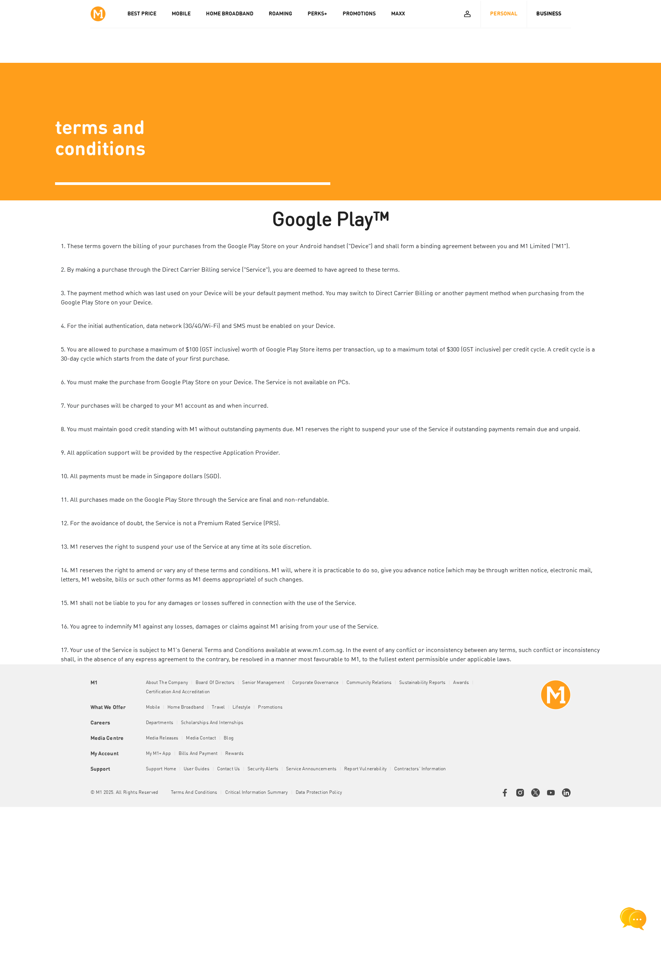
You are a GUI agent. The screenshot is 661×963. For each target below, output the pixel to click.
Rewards (234, 753)
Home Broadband (185, 707)
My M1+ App (158, 753)
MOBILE (181, 14)
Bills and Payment (198, 753)
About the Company (167, 683)
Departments (160, 723)
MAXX (398, 14)
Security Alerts (263, 769)
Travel (218, 707)
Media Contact (201, 738)
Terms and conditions (194, 792)
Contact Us (228, 769)
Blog (229, 738)
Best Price (141, 14)
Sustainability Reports (422, 683)
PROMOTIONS (359, 14)
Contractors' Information (420, 769)
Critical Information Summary (256, 792)
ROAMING (280, 14)
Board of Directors (215, 683)
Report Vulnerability (365, 769)
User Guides (196, 769)
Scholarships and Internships (212, 723)
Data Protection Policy (319, 792)
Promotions (270, 707)
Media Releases (162, 738)
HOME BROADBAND (229, 14)
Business (548, 14)
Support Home (161, 769)
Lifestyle (241, 707)
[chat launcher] (633, 918)
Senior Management (263, 683)
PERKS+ (317, 14)
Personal (503, 14)
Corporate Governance (315, 683)
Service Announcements (311, 769)
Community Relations (369, 683)
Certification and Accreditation (178, 692)
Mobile (153, 707)
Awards (461, 683)
